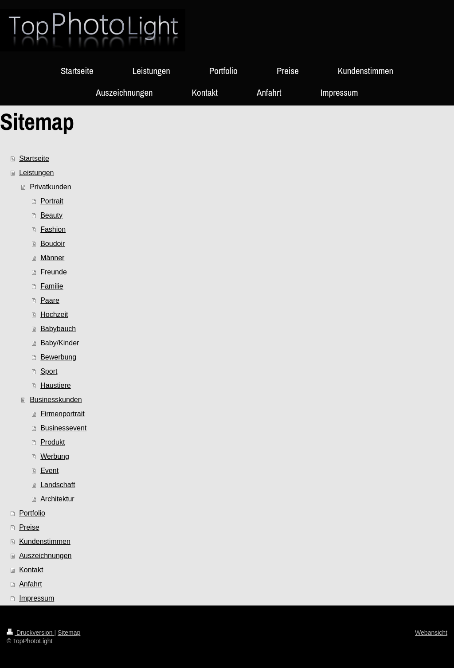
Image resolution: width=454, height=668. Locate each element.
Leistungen (36, 172)
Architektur (57, 499)
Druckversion (30, 632)
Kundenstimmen (44, 541)
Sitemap (69, 632)
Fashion (53, 229)
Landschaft (57, 484)
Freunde (53, 272)
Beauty (51, 215)
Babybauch (58, 328)
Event (49, 470)
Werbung (54, 456)
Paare (49, 300)
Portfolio (32, 513)
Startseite (34, 158)
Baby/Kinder (59, 343)
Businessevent (63, 428)
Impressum (36, 598)
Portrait (51, 201)
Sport (48, 371)
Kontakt (31, 570)
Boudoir (52, 243)
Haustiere (55, 385)
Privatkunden (50, 187)
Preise (29, 527)
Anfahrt (30, 584)
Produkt (52, 442)
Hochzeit (54, 314)
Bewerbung (58, 357)
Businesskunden (56, 399)
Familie (51, 286)
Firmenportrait (62, 414)
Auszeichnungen (45, 555)
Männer (52, 258)
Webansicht (431, 632)
